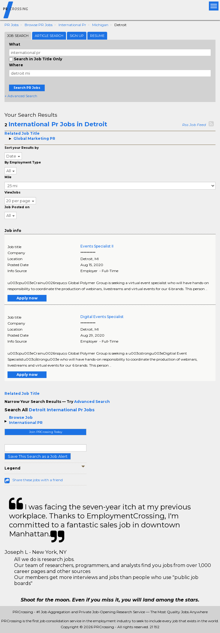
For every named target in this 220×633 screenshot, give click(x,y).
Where (16, 65)
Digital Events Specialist (102, 316)
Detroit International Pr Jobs (62, 409)
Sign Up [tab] (77, 36)
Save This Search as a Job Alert (38, 456)
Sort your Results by (22, 148)
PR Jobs (12, 24)
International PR (26, 422)
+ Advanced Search (21, 96)
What (14, 44)
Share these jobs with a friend (37, 480)
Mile (8, 177)
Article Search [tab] (49, 36)
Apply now (27, 298)
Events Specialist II (96, 246)
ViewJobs (12, 192)
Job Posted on (17, 207)
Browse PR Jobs (39, 24)
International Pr (72, 24)
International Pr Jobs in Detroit (57, 124)
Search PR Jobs (27, 88)
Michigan (100, 24)
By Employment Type (23, 162)
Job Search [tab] (18, 36)
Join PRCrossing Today (45, 432)
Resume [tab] (97, 36)
